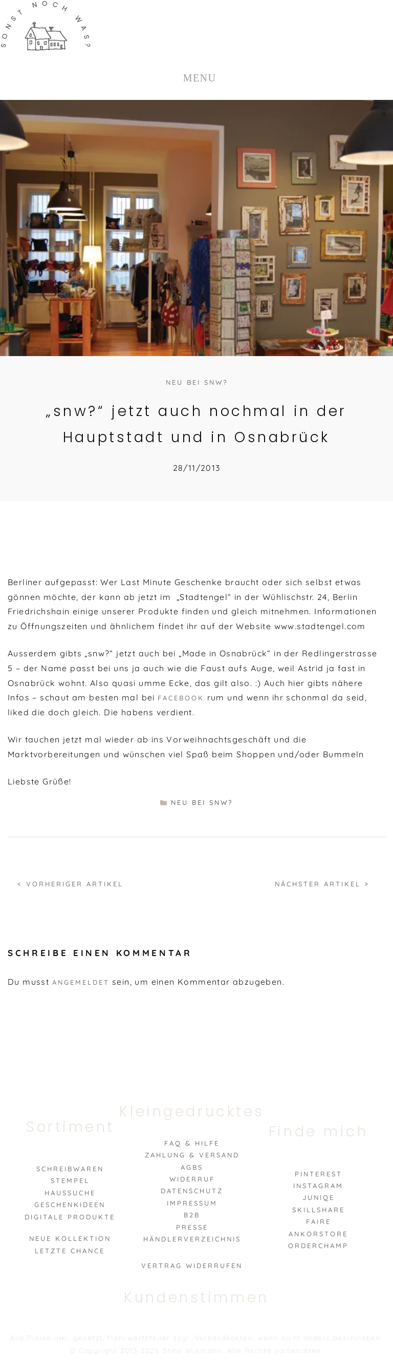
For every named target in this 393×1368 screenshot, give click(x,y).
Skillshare (318, 1210)
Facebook (181, 698)
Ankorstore (318, 1234)
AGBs (192, 1167)
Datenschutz (192, 1191)
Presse (192, 1227)
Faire (318, 1221)
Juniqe (318, 1197)
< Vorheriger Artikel (70, 884)
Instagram (318, 1186)
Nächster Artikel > (322, 884)
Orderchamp (318, 1245)
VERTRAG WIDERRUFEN (192, 1265)
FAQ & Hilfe (192, 1143)
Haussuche (70, 1193)
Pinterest (318, 1174)
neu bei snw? (197, 382)
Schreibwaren (70, 1169)
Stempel (70, 1180)
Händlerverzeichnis (192, 1239)
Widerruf (192, 1179)
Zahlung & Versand (192, 1155)
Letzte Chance (70, 1251)
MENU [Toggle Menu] (199, 78)
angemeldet (81, 982)
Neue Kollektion (70, 1238)
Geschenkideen (69, 1204)
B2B (192, 1215)
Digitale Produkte (70, 1217)
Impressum (192, 1203)
